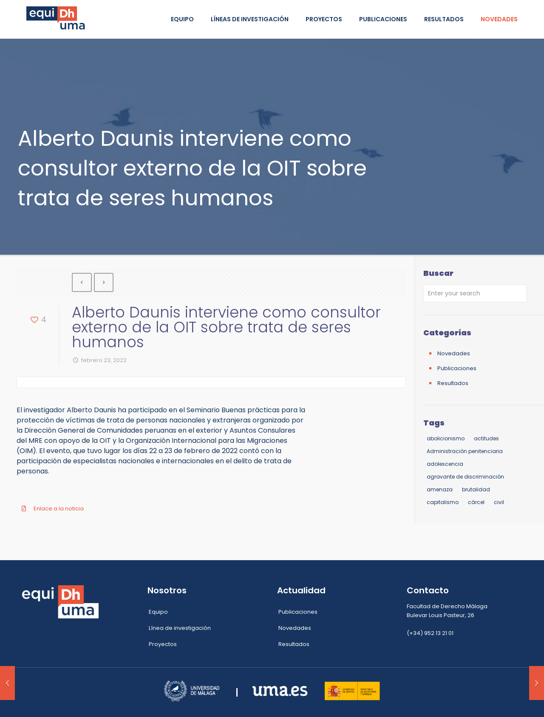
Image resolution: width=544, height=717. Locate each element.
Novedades (453, 353)
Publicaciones (456, 368)
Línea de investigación (180, 628)
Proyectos (163, 644)
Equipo (158, 612)
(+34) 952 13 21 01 (430, 633)
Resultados (452, 383)
